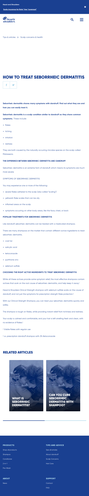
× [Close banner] (85, 7)
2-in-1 (5, 464)
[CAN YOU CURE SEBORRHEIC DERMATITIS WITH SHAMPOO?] (71, 385)
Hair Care (50, 464)
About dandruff (52, 454)
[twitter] (13, 85)
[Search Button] (72, 19)
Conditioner (7, 459)
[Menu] (81, 19)
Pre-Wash (7, 468)
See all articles (51, 450)
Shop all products (10, 450)
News (5, 483)
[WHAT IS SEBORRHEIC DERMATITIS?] (34, 385)
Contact (49, 483)
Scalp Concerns (52, 459)
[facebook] (6, 85)
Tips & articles (9, 37)
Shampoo (7, 454)
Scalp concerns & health (31, 37)
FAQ (47, 488)
